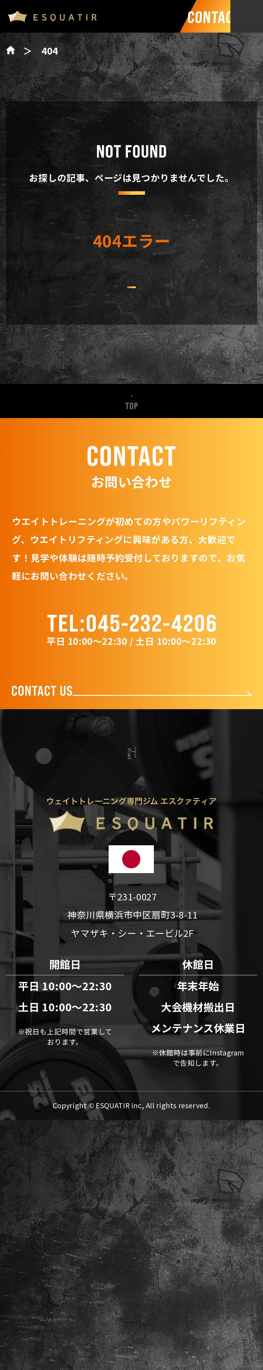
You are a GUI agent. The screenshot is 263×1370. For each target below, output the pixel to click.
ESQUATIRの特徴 (131, 836)
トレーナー (131, 891)
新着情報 (131, 808)
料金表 (131, 919)
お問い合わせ (131, 1001)
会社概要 (131, 946)
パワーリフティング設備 (131, 864)
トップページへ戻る (132, 306)
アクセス (131, 974)
